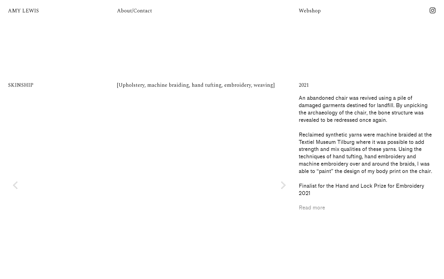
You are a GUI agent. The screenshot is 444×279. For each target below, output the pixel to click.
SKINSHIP (20, 85)
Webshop (310, 11)
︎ (432, 11)
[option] (149, 185)
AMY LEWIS (23, 11)
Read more (312, 208)
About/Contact (134, 11)
